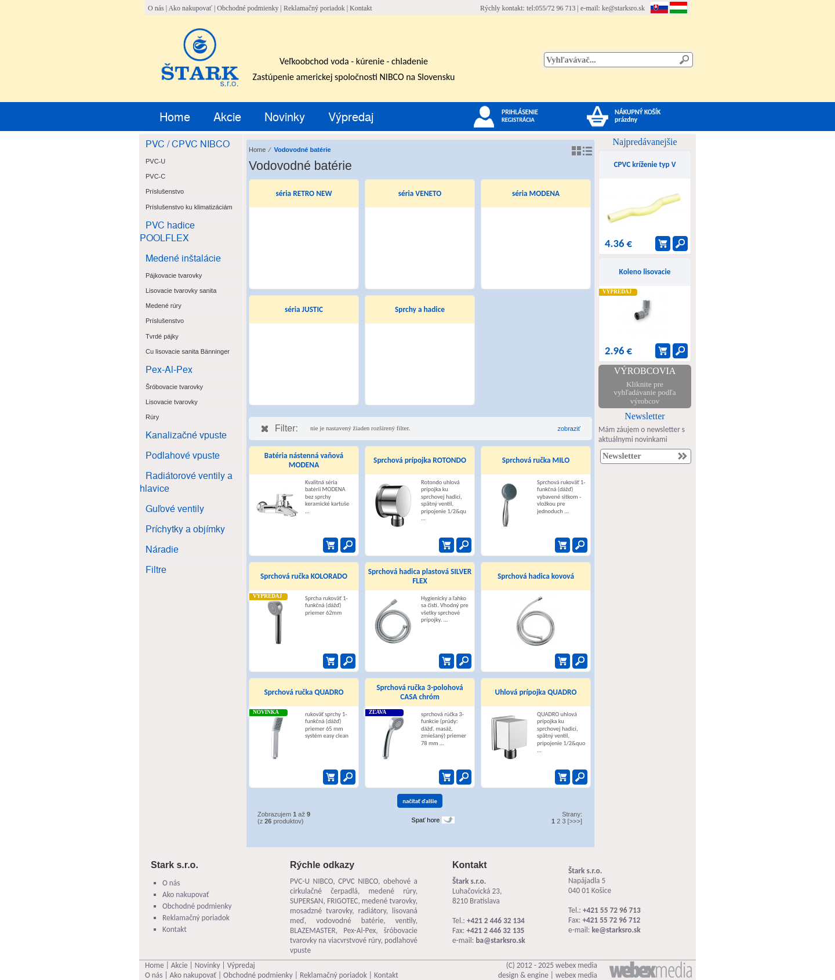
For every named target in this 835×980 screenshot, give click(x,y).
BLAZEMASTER (313, 930)
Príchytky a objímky (185, 528)
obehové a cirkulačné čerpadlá (354, 886)
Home (174, 116)
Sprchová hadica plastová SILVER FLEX (420, 576)
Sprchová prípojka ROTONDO (419, 460)
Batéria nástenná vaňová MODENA (303, 460)
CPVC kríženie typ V (644, 164)
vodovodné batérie (349, 920)
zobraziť (568, 428)
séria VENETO (420, 193)
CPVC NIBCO (358, 881)
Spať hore (426, 819)
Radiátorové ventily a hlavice (186, 482)
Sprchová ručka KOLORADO (303, 576)
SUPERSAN (306, 901)
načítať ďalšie (419, 801)
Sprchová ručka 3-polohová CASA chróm (419, 692)
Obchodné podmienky (247, 8)
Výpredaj (350, 116)
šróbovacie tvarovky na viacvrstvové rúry (354, 935)
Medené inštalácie (183, 257)
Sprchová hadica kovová (536, 576)
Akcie (227, 116)
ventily (405, 920)
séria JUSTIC (304, 309)
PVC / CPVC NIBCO (188, 143)
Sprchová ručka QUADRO (303, 692)
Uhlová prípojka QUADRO (535, 692)
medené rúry (391, 891)
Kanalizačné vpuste (186, 434)
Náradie (162, 549)
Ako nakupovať (190, 8)
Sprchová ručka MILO (535, 460)
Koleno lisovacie (645, 272)
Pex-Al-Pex (169, 369)
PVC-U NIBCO (311, 881)
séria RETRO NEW (304, 193)
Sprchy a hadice (420, 309)
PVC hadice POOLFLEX (167, 231)
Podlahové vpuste (183, 455)
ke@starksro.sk (623, 8)
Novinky (284, 116)
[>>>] (575, 821)
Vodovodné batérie (302, 149)
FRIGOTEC (342, 901)
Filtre (156, 569)
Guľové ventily (175, 508)
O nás (156, 8)
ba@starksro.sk (500, 940)
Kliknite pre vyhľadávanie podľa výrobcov (644, 392)
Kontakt (361, 8)
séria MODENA (536, 193)
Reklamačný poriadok (314, 8)
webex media (576, 965)
